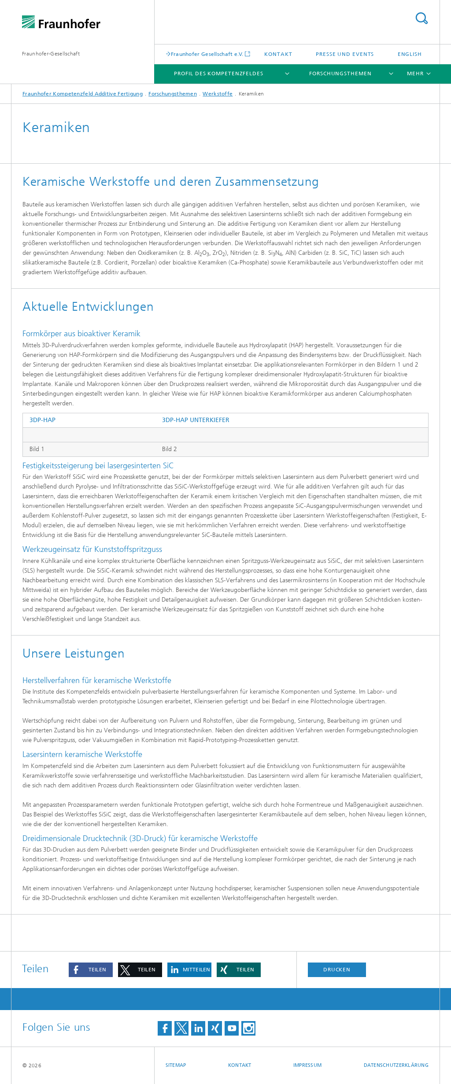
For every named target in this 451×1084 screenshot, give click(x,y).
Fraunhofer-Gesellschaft (51, 54)
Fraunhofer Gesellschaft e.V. (207, 54)
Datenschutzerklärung (396, 1065)
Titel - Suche (421, 18)
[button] (91, 970)
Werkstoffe (218, 94)
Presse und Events (345, 54)
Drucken (337, 969)
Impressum (307, 1065)
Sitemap (176, 1065)
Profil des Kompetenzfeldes (218, 73)
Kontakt (278, 54)
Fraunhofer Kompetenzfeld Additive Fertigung (82, 94)
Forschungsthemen (340, 73)
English (410, 54)
